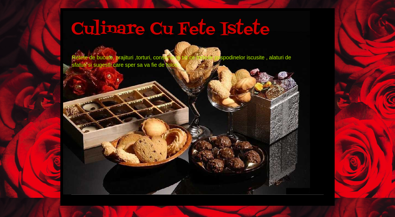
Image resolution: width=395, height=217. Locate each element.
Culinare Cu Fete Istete (170, 29)
